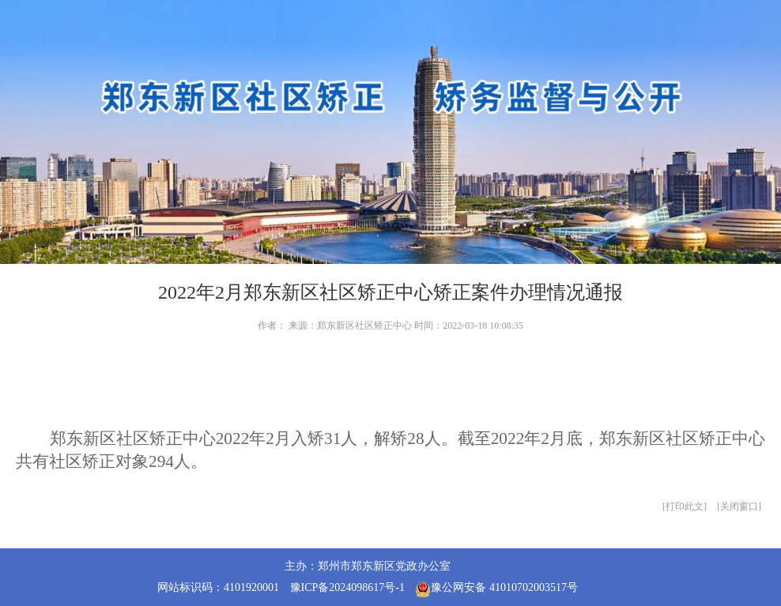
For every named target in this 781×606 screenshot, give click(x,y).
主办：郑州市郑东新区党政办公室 (368, 566)
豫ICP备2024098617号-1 (347, 587)
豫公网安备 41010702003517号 (496, 589)
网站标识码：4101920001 (218, 587)
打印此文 (685, 506)
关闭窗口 (739, 506)
